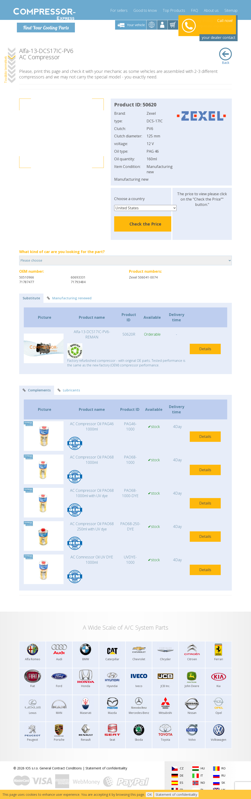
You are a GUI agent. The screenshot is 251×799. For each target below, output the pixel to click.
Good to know (145, 9)
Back (225, 56)
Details (205, 348)
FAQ (194, 9)
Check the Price (145, 223)
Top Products (174, 9)
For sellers (119, 9)
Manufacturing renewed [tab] (69, 298)
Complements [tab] (37, 390)
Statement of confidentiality (106, 768)
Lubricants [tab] (69, 390)
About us (211, 9)
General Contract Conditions (61, 768)
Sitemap (231, 9)
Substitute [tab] (31, 298)
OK (149, 794)
